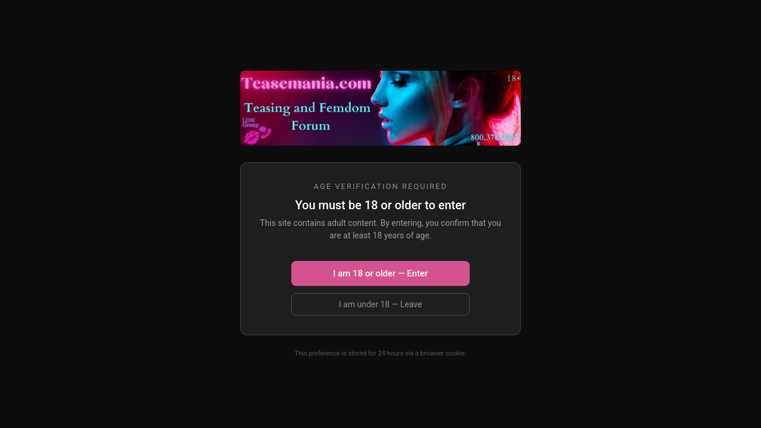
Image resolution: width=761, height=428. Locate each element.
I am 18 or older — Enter (380, 273)
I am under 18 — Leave (380, 304)
